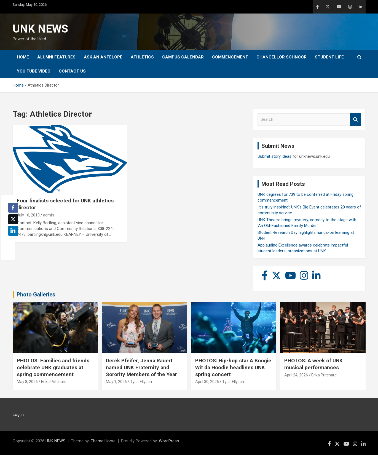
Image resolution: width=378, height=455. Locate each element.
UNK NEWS (40, 28)
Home (23, 57)
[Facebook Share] (13, 208)
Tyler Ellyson (141, 381)
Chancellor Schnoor (281, 57)
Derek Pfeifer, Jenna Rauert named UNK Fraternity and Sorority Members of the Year (141, 367)
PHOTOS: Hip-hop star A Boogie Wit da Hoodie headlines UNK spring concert (233, 367)
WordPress (169, 440)
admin (48, 215)
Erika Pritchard (53, 381)
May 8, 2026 (27, 381)
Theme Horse (103, 440)
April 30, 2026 (207, 381)
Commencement (230, 57)
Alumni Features (56, 57)
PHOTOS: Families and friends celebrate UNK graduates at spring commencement (53, 367)
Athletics (142, 57)
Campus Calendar (183, 57)
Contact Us (72, 71)
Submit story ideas (274, 156)
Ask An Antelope (103, 57)
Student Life (329, 57)
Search (355, 119)
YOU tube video (33, 71)
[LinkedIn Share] (13, 231)
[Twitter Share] (13, 219)
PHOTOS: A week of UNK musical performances (313, 364)
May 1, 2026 (116, 381)
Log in (18, 414)
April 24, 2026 (296, 375)
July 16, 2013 (28, 215)
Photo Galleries (36, 294)
